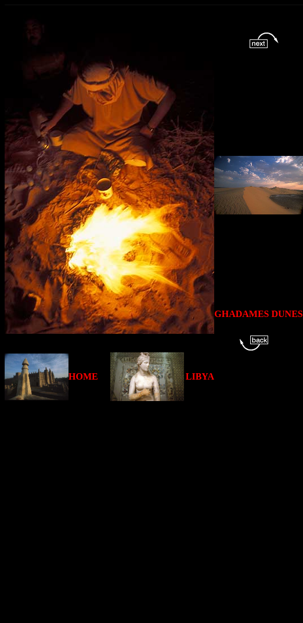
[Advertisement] (109, 509)
